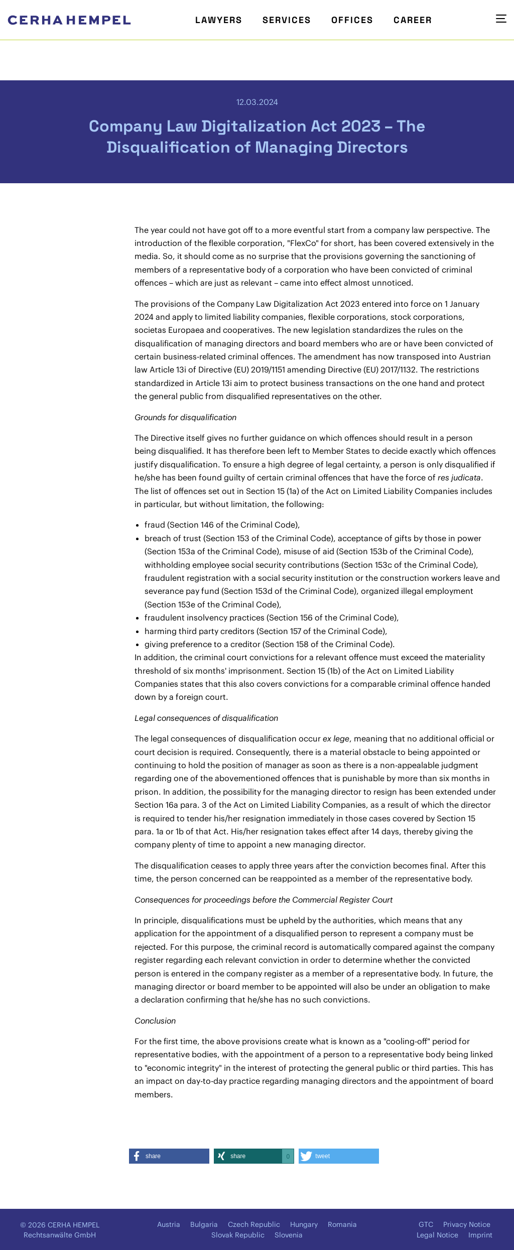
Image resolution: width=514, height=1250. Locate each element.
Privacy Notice (466, 1224)
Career (413, 20)
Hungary (304, 1224)
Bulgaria (204, 1224)
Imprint (480, 1234)
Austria (168, 1224)
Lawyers (218, 20)
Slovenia (289, 1234)
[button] (169, 1156)
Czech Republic (254, 1224)
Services (287, 20)
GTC (426, 1224)
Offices (352, 20)
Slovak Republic (238, 1234)
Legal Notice (437, 1234)
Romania (342, 1224)
